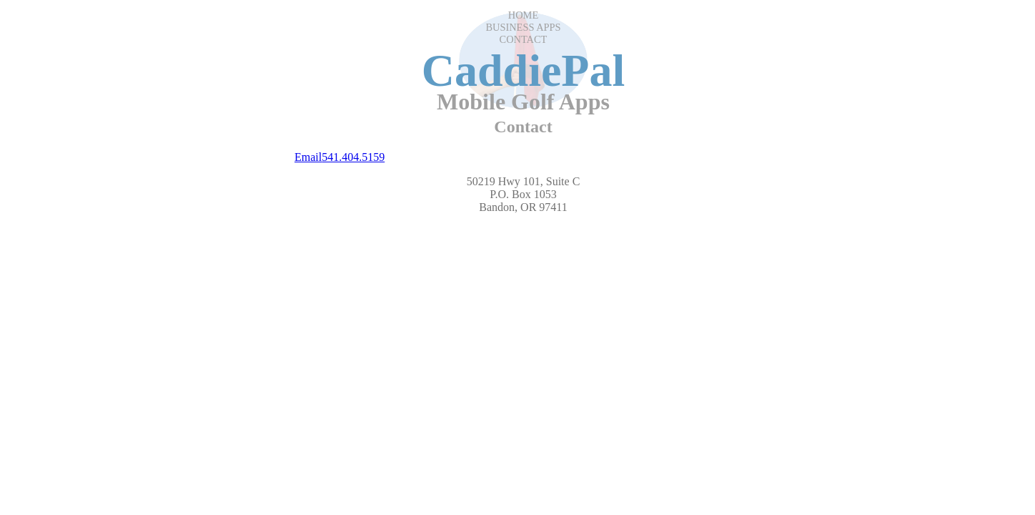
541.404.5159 (353, 157)
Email (308, 157)
